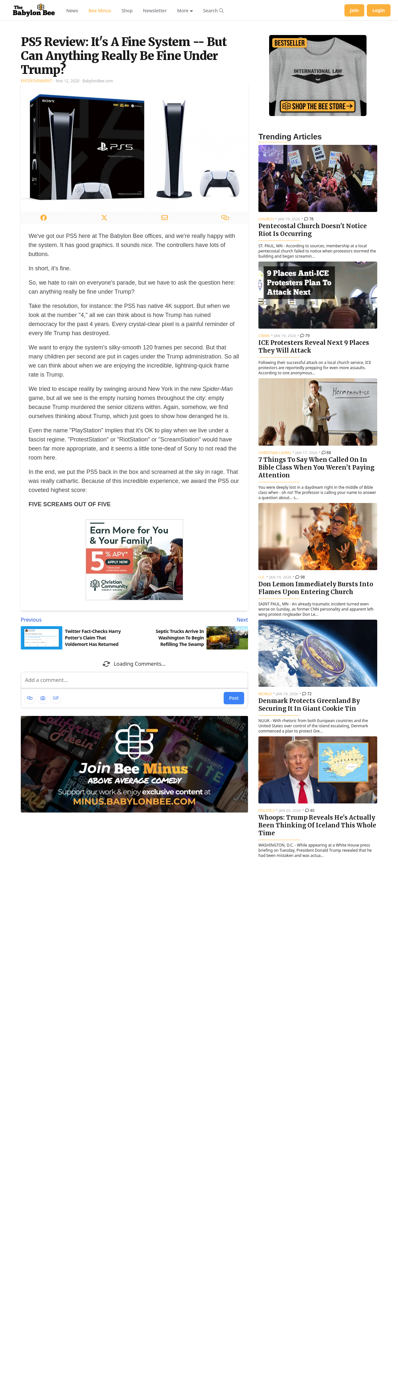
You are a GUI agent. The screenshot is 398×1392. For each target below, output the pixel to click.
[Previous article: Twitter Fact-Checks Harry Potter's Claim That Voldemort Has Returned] (76, 701)
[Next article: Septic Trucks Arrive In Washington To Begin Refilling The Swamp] (192, 701)
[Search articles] (213, 10)
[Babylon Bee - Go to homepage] (33, 10)
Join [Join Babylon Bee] (354, 10)
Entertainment (36, 162)
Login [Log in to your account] (378, 10)
